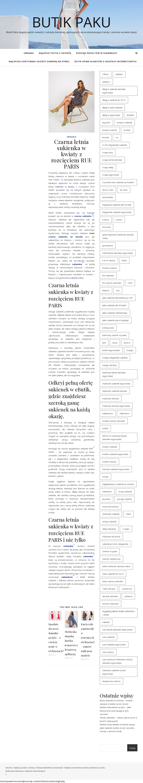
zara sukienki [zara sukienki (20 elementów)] (108, 637)
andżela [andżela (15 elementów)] (130, 115)
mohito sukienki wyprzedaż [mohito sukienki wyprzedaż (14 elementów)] (115, 454)
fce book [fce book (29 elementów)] (106, 227)
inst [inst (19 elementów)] (118, 290)
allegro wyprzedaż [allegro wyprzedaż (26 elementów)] (111, 115)
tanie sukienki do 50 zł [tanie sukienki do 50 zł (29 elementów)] (112, 573)
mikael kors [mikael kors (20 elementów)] (107, 413)
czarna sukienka (83, 216)
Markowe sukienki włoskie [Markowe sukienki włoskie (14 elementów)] (114, 391)
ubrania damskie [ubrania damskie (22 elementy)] (110, 596)
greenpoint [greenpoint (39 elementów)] (107, 245)
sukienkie (78, 264)
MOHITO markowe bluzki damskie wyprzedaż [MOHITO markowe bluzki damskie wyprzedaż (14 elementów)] (114, 437)
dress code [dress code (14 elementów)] (107, 189)
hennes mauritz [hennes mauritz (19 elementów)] (109, 268)
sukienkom (67, 577)
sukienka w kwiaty (64, 186)
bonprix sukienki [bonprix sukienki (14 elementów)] (124, 122)
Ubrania (29, 53)
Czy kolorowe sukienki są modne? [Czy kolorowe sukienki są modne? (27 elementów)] (118, 182)
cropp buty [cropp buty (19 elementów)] (107, 152)
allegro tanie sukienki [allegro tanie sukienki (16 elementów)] (112, 107)
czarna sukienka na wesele (65, 236)
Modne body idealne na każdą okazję (117, 724)
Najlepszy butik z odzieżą (55, 53)
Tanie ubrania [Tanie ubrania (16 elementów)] (108, 588)
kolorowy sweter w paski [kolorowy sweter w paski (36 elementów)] (114, 335)
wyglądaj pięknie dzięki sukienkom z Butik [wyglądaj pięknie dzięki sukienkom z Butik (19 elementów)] (118, 613)
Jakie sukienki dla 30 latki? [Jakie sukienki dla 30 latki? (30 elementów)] (114, 305)
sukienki (74, 277)
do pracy (74, 549)
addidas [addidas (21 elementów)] (119, 74)
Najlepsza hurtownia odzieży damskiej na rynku (39, 61)
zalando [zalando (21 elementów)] (106, 622)
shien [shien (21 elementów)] (128, 514)
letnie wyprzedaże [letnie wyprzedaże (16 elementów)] (111, 350)
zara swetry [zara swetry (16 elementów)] (108, 652)
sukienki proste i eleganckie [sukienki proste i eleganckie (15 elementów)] (115, 544)
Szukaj (132, 748)
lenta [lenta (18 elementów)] (115, 342)
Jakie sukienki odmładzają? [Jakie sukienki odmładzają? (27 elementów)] (114, 312)
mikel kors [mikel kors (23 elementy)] (124, 413)
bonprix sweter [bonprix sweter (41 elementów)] (109, 130)
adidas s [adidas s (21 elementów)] (106, 81)
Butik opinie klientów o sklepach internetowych (106, 61)
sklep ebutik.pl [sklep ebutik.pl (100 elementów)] (109, 528)
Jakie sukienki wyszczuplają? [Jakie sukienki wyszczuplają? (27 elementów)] (115, 320)
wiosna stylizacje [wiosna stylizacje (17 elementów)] (110, 603)
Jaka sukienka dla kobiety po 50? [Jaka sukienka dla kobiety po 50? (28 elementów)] (117, 297)
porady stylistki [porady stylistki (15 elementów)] (124, 499)
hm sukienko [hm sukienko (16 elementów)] (108, 275)
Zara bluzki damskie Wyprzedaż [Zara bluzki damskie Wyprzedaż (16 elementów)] (117, 629)
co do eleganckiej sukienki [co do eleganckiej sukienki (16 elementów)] (114, 145)
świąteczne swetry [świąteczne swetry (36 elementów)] (111, 681)
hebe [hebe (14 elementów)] (124, 260)
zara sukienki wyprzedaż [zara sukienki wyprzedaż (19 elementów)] (114, 644)
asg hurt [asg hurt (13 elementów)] (106, 122)
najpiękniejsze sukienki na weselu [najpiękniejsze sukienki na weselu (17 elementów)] (118, 484)
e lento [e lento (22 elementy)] (118, 219)
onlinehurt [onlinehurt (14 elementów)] (107, 491)
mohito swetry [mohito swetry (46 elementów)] (109, 461)
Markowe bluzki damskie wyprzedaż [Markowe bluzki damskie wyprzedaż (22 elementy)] (114, 374)
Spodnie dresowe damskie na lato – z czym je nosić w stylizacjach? (56, 638)
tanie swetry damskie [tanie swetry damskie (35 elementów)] (112, 581)
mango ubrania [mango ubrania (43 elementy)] (109, 365)
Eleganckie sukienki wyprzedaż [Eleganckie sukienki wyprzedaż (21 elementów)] (117, 212)
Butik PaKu (71, 22)
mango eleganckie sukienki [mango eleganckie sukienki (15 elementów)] (114, 357)
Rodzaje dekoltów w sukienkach (96, 53)
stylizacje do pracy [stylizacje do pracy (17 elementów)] (111, 536)
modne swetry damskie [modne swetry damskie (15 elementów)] (113, 421)
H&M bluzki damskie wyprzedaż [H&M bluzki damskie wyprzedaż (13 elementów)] (117, 253)
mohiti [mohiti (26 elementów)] (105, 428)
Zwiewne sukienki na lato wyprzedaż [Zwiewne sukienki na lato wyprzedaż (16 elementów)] (114, 672)
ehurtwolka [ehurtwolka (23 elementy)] (107, 197)
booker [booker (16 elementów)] (127, 130)
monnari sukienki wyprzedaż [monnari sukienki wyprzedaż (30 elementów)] (115, 469)
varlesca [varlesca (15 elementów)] (128, 596)
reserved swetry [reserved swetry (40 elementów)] (110, 506)
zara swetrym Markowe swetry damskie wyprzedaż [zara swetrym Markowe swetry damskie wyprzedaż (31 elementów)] (117, 661)
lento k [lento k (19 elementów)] (127, 342)
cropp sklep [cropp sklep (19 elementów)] (108, 167)
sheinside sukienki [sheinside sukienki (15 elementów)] (110, 514)
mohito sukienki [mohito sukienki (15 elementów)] (109, 446)
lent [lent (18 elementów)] (104, 342)
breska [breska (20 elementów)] (105, 137)
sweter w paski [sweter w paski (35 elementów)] (109, 551)
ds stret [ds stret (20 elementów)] (124, 189)
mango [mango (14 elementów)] (130, 350)
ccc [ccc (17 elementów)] (116, 137)
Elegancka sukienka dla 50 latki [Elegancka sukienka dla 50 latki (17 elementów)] (116, 204)
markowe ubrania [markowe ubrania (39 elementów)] (110, 398)
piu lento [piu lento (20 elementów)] (106, 499)
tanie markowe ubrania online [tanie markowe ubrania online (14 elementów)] (116, 566)
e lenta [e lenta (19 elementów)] (105, 219)
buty (69, 556)
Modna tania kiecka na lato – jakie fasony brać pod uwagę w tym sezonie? (115, 710)
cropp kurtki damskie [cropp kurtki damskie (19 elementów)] (112, 159)
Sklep (74, 491)
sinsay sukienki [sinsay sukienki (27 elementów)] (109, 521)
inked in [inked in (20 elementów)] (105, 290)
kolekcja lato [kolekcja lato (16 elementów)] (108, 327)
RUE (92, 448)
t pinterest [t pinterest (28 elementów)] (127, 588)
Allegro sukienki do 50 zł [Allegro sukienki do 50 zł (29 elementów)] (113, 100)
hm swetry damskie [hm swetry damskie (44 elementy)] (111, 282)
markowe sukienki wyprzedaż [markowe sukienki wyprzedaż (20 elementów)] (116, 383)
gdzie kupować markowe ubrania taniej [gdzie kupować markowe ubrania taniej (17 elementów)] (118, 236)
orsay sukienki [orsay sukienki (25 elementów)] (125, 491)
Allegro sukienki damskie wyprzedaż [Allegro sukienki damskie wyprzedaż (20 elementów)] (114, 91)
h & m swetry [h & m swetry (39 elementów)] (108, 260)
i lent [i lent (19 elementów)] (130, 282)
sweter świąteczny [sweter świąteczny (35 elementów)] (111, 558)
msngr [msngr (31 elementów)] (105, 476)
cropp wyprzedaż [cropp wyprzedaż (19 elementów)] (110, 174)
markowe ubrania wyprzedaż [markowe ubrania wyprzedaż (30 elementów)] (116, 405)
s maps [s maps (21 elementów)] (125, 528)
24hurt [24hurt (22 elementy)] (105, 74)
